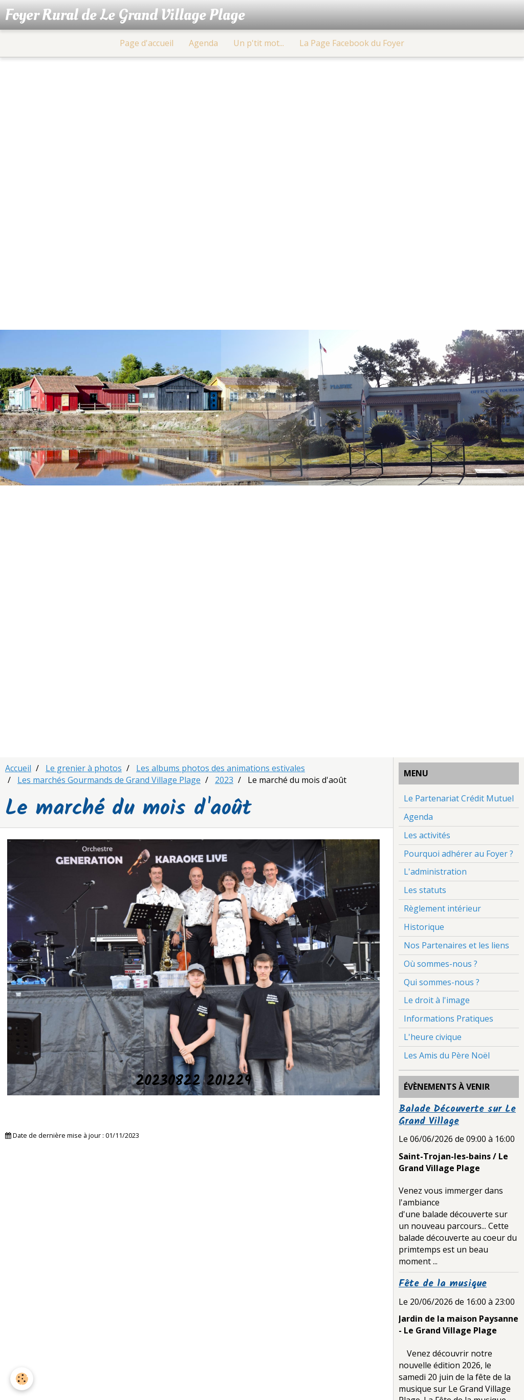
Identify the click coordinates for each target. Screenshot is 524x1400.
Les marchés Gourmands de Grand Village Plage (109, 780)
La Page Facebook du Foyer (351, 43)
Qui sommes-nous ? (441, 982)
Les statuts (425, 890)
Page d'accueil (146, 43)
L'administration (435, 871)
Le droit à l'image (437, 1000)
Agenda (203, 43)
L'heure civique (433, 1037)
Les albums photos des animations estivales (220, 768)
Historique (424, 926)
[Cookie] (21, 1378)
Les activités (427, 835)
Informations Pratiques (448, 1018)
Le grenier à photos (84, 768)
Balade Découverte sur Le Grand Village (457, 1115)
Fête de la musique (443, 1283)
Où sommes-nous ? (440, 963)
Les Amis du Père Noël (447, 1055)
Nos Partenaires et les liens (456, 945)
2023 (224, 780)
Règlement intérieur (442, 908)
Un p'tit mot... (258, 43)
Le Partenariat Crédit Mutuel (459, 798)
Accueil (18, 768)
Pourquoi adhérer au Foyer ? (458, 853)
